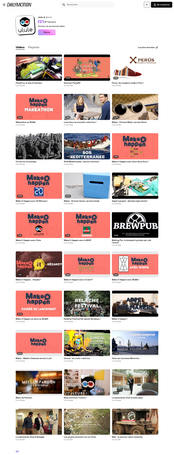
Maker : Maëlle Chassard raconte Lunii (34, 358)
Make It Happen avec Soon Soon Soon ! (130, 162)
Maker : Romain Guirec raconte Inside (81, 201)
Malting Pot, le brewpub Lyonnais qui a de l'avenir (131, 241)
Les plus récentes (148, 47)
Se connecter (161, 4)
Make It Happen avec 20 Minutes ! (32, 201)
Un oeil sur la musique (26, 162)
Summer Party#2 (72, 83)
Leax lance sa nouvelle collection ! (80, 122)
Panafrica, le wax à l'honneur (29, 83)
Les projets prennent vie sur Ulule (80, 437)
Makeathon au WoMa (26, 122)
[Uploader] (147, 5)
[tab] (20, 47)
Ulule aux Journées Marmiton (125, 358)
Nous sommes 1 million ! (75, 398)
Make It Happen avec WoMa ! (125, 280)
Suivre (47, 32)
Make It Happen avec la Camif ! (78, 280)
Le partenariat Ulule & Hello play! (127, 398)
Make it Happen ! (120, 319)
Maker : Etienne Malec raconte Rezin (129, 122)
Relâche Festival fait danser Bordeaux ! (82, 319)
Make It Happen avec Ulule (28, 240)
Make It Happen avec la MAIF (77, 240)
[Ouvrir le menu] (4, 5)
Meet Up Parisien (24, 398)
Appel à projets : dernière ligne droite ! (130, 201)
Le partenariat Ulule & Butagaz (30, 437)
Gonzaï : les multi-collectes (77, 358)
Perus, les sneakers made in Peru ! (128, 83)
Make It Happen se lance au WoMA (32, 319)
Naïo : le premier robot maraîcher (127, 437)
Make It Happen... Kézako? (28, 280)
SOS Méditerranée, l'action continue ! (82, 162)
